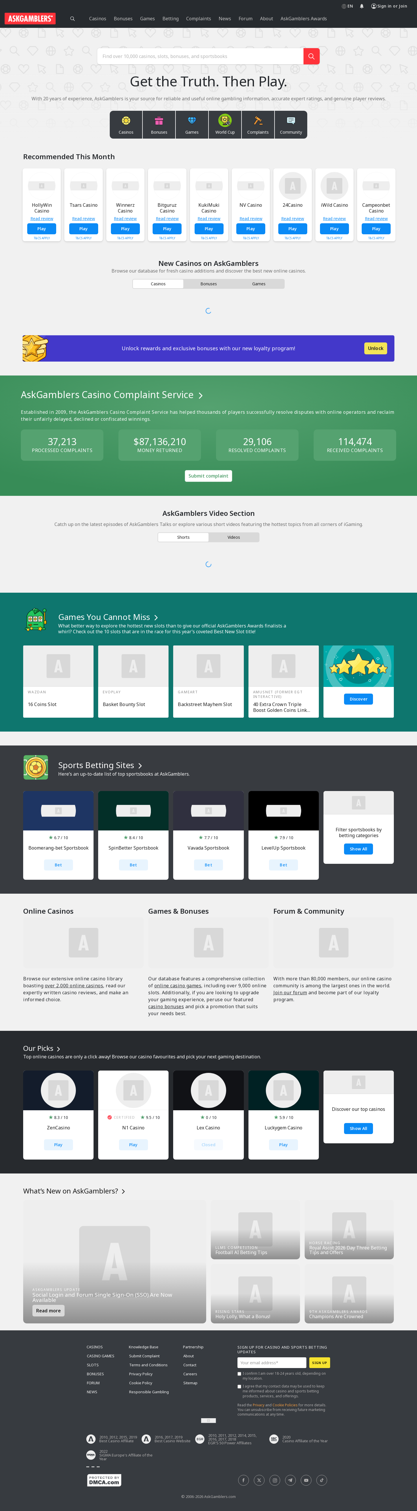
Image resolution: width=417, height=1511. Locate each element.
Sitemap (190, 1382)
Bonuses (95, 1373)
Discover (358, 699)
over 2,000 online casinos (74, 985)
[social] (243, 1480)
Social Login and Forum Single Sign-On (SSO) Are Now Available (102, 1297)
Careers (190, 1373)
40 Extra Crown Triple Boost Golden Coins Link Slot (280, 707)
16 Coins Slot (42, 704)
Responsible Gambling (149, 1391)
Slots (93, 1364)
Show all (358, 1128)
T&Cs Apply (42, 238)
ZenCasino (58, 1128)
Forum (93, 1382)
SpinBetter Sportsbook (133, 848)
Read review (41, 218)
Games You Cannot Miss (109, 616)
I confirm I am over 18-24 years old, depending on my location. (284, 1376)
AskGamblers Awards (304, 18)
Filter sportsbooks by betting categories (359, 832)
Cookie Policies (285, 1405)
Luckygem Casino (283, 1128)
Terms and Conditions (148, 1364)
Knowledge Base (143, 1346)
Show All (358, 849)
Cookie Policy (140, 1382)
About (188, 1355)
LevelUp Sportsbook (283, 848)
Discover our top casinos (358, 1109)
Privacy (258, 1405)
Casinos (95, 1346)
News (92, 1391)
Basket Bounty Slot (124, 704)
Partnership (193, 1346)
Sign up (319, 1363)
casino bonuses (166, 1006)
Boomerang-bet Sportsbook (58, 848)
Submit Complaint (144, 1355)
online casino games (178, 985)
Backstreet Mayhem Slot (205, 704)
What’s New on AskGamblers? (75, 1191)
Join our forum (290, 992)
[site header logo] (30, 18)
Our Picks (42, 1048)
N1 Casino (133, 1128)
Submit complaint (209, 476)
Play (41, 228)
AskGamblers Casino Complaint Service (113, 394)
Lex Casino (208, 1128)
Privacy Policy (141, 1373)
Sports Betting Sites (101, 764)
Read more (48, 1310)
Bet (58, 865)
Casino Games (100, 1355)
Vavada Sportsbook (208, 848)
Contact (189, 1364)
